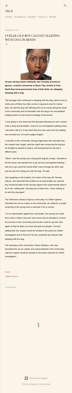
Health (42, 17)
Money (32, 17)
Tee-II (9, 11)
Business (20, 17)
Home (8, 17)
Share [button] (7, 272)
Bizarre (14, 276)
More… (53, 17)
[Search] (65, 5)
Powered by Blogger (36, 378)
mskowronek (44, 384)
